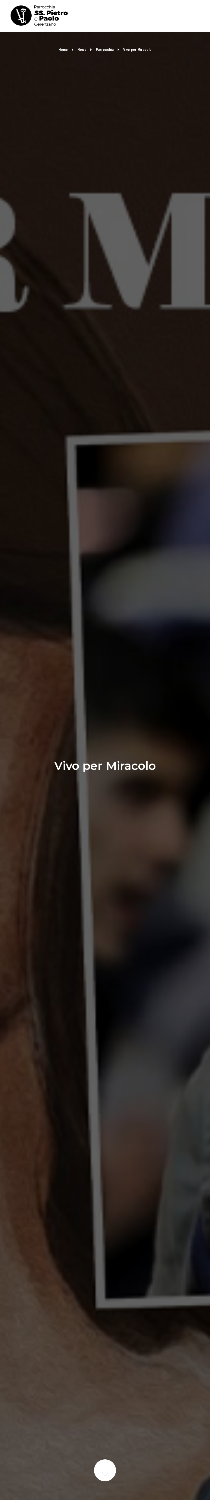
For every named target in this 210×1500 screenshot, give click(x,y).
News (81, 50)
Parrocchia (105, 50)
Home (63, 50)
